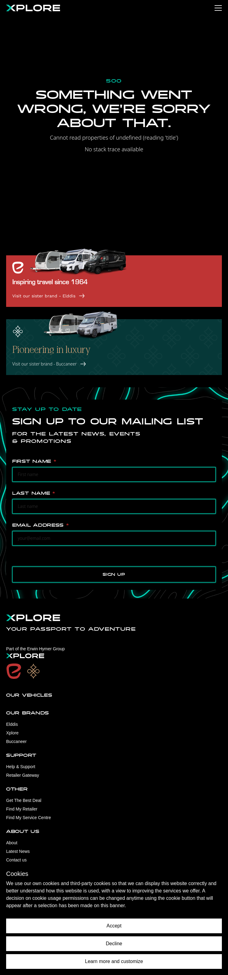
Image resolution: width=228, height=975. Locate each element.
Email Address (40, 525)
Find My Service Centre (28, 817)
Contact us (16, 859)
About (11, 842)
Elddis (12, 724)
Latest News (18, 851)
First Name (34, 461)
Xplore (12, 732)
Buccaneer (16, 741)
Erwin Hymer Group (46, 648)
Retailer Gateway (22, 775)
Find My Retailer (21, 809)
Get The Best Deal (23, 800)
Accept (114, 925)
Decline (114, 943)
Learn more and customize (114, 961)
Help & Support (20, 766)
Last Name (33, 493)
